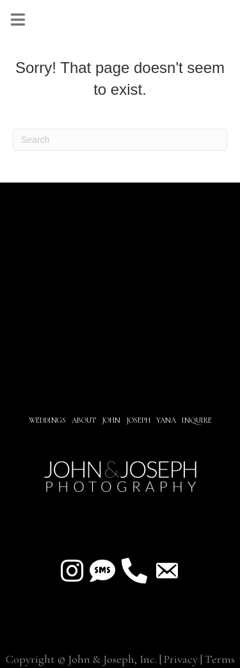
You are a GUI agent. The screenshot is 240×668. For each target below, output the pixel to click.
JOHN (111, 420)
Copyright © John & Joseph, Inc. (81, 659)
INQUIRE (197, 420)
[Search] (120, 140)
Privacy (181, 659)
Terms (220, 659)
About (85, 420)
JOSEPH (138, 420)
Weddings (47, 420)
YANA (166, 420)
